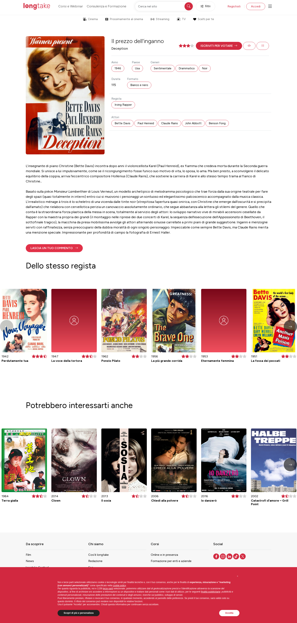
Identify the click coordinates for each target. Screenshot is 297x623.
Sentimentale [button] (162, 68)
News (30, 561)
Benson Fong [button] (217, 123)
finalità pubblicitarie (210, 591)
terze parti (108, 588)
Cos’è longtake (98, 555)
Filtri (205, 6)
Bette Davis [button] (122, 123)
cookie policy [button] (119, 585)
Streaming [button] (160, 19)
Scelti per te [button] (203, 19)
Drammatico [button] (187, 68)
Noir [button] (204, 68)
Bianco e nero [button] (139, 85)
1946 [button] (118, 68)
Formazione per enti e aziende (171, 561)
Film (28, 555)
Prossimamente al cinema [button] (124, 19)
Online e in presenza (164, 555)
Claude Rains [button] (169, 123)
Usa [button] (137, 68)
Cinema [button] (90, 19)
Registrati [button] (234, 6)
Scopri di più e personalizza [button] (79, 613)
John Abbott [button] (193, 123)
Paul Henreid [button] (146, 123)
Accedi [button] (255, 6)
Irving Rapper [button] (123, 104)
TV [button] (181, 19)
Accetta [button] (229, 613)
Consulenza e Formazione (106, 6)
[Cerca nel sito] (164, 6)
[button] (219, 46)
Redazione (95, 561)
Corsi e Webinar (70, 6)
